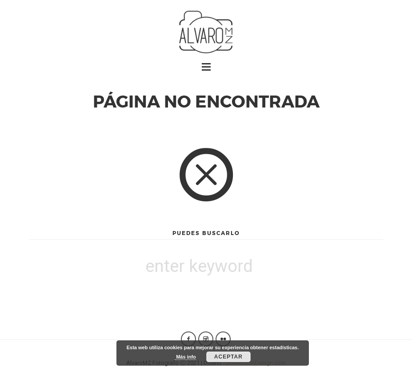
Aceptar (228, 357)
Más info (185, 356)
